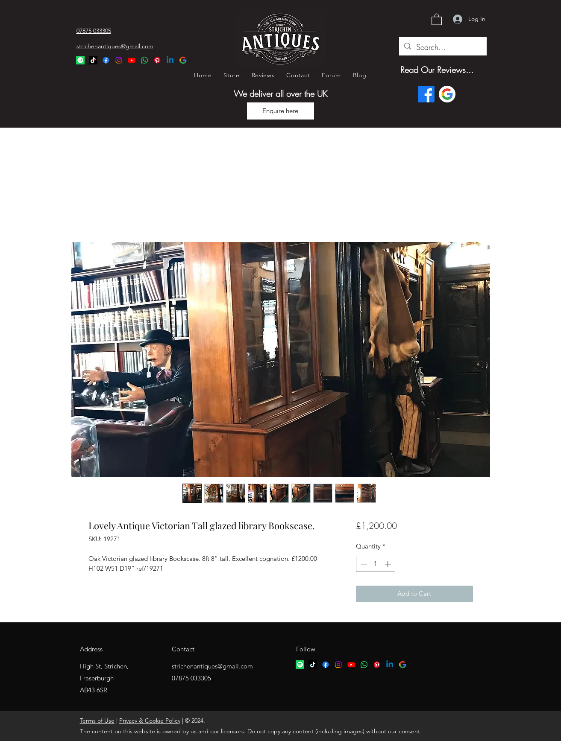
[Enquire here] (280, 111)
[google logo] (402, 664)
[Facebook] (106, 60)
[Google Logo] (183, 60)
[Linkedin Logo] (170, 60)
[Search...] (442, 47)
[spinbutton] (376, 564)
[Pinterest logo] (377, 664)
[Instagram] (119, 60)
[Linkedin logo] (389, 664)
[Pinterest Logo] (157, 60)
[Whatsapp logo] (364, 664)
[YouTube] (131, 60)
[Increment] (388, 564)
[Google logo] (447, 94)
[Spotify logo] (300, 664)
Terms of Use (97, 720)
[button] (437, 19)
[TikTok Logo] (93, 60)
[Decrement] (363, 564)
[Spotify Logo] (80, 60)
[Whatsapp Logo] (144, 60)
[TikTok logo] (312, 664)
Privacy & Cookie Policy (149, 720)
